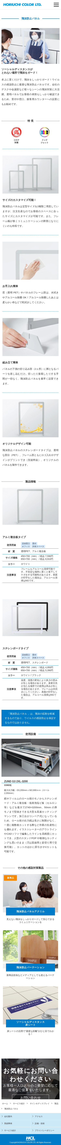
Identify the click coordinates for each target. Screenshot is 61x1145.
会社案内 (8, 1116)
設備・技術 (40, 1123)
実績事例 (8, 1123)
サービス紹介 (10, 1130)
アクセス (39, 1116)
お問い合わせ (30, 1097)
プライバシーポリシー (44, 1130)
